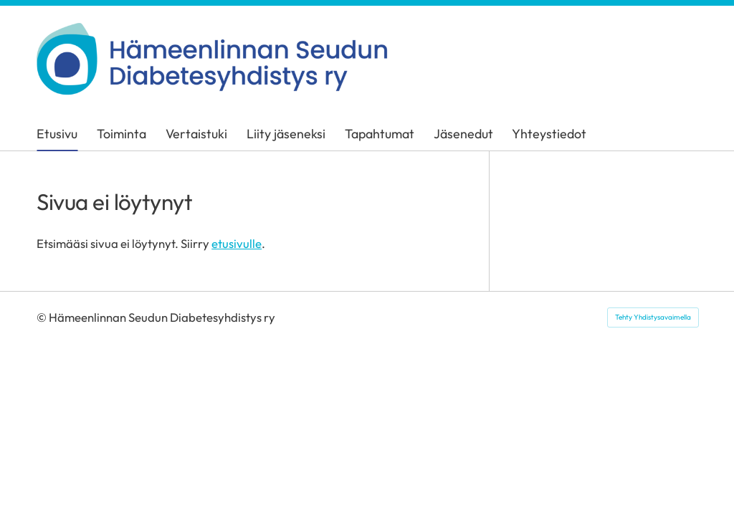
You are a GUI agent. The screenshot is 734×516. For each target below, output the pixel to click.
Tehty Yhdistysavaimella (653, 317)
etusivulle (236, 243)
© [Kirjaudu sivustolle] (43, 317)
